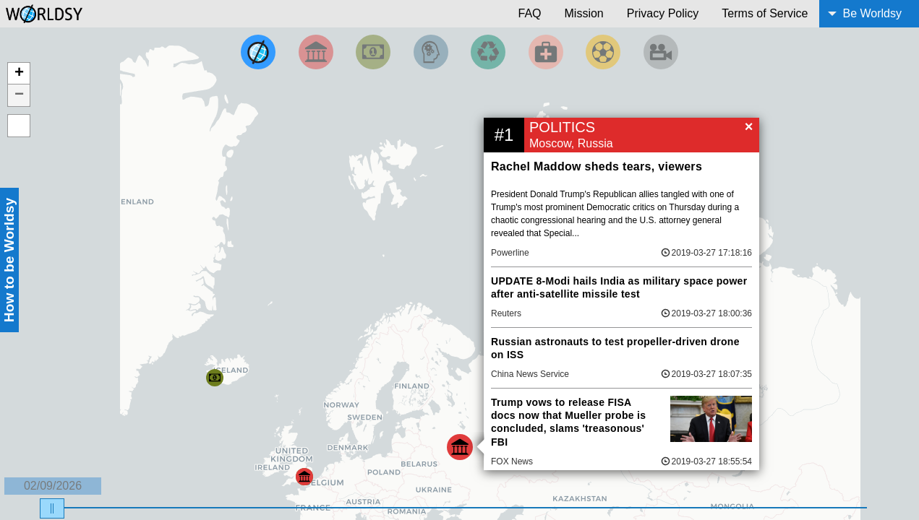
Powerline (510, 253)
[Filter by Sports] (603, 52)
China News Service (530, 374)
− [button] (19, 95)
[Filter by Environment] (488, 52)
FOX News (512, 461)
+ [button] (19, 73)
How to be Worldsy (9, 260)
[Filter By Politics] (316, 52)
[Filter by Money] (373, 52)
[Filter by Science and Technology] (431, 52)
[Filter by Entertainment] (661, 52)
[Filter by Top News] (258, 52)
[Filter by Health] (546, 52)
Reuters (506, 313)
